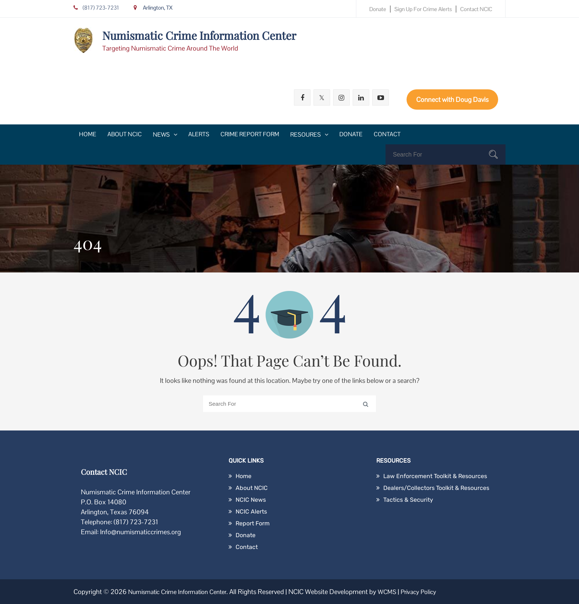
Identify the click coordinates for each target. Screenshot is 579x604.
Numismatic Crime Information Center (199, 35)
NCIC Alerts (251, 511)
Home (87, 134)
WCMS (399, 591)
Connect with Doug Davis (452, 99)
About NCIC (124, 134)
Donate (377, 9)
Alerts (198, 134)
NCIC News (251, 499)
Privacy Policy (433, 591)
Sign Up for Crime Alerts (423, 9)
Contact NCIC (476, 9)
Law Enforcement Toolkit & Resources (435, 476)
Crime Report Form (249, 134)
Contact (387, 134)
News (161, 134)
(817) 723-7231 (96, 7)
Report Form (253, 523)
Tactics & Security (408, 499)
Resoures (305, 134)
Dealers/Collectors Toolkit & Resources (436, 487)
